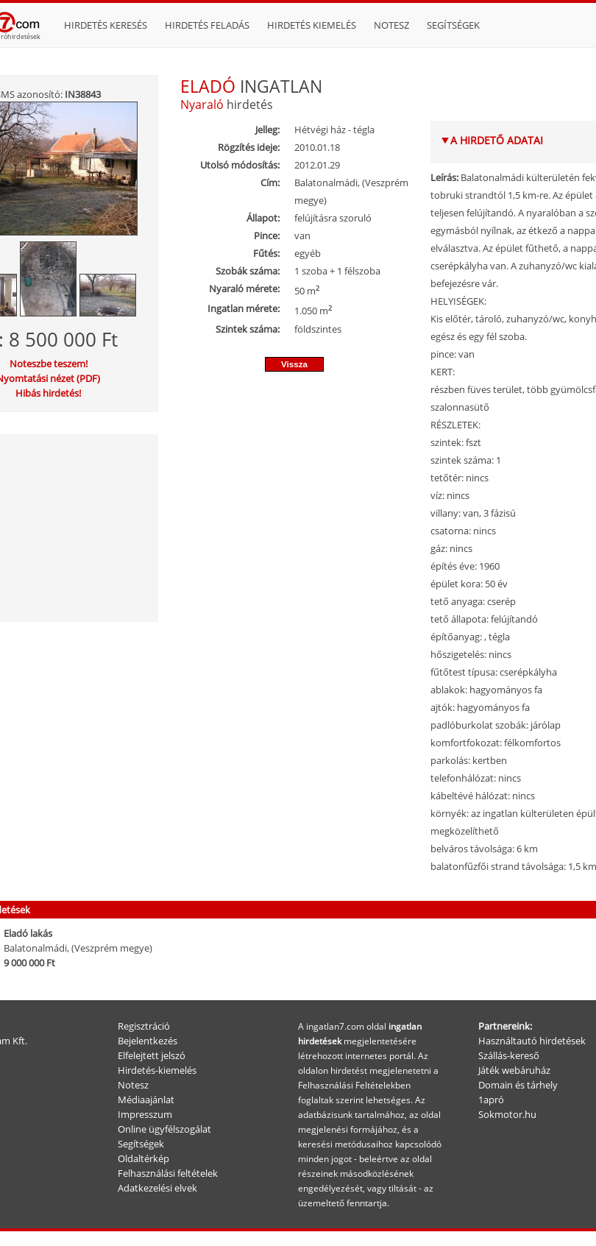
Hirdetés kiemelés (311, 25)
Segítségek (453, 25)
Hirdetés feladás (207, 25)
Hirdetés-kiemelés (157, 1070)
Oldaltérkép (143, 1158)
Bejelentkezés (147, 1040)
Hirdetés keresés (105, 25)
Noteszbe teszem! (49, 363)
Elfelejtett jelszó (151, 1055)
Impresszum (145, 1114)
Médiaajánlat (146, 1099)
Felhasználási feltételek (168, 1173)
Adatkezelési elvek (157, 1187)
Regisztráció (144, 1026)
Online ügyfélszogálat (164, 1129)
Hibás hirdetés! (48, 393)
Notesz (391, 25)
